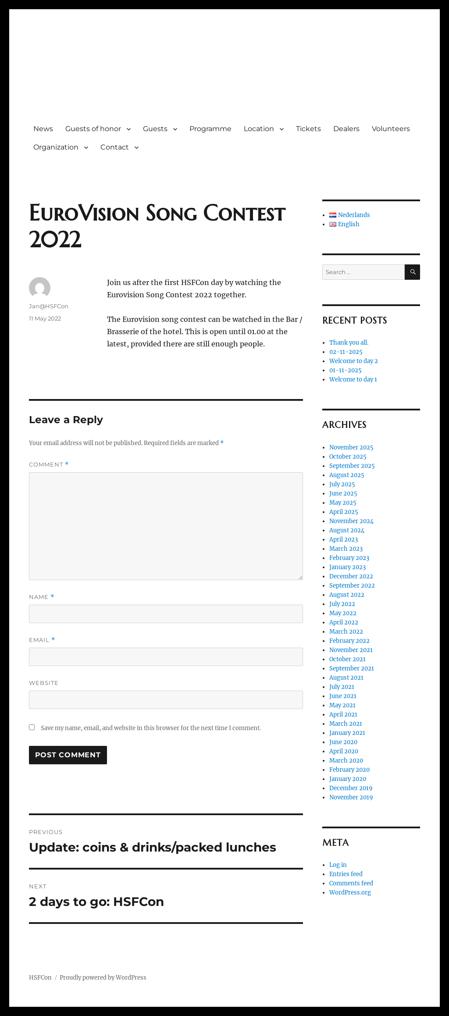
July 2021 (341, 687)
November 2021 (351, 650)
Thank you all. (348, 342)
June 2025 (343, 493)
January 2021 (347, 733)
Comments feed (351, 883)
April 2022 (343, 622)
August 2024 (346, 530)
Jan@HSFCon (48, 306)
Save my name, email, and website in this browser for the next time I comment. (151, 728)
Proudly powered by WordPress (103, 977)
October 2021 (347, 659)
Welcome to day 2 (353, 361)
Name (41, 597)
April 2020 (343, 751)
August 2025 (346, 475)
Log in (338, 865)
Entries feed (346, 874)
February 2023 (349, 558)
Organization (55, 147)
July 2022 (342, 604)
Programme (210, 129)
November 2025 (351, 447)
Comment (49, 464)
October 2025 (348, 456)
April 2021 (343, 714)
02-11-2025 (346, 352)
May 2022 (342, 613)
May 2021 (342, 705)
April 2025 (343, 512)
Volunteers (391, 129)
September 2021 (351, 668)
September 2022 (352, 585)
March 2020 (346, 760)
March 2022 (346, 631)
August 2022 (346, 595)
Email (42, 640)
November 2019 (351, 797)
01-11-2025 (345, 370)
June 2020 (343, 742)
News (43, 129)
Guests (155, 129)
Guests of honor (93, 129)
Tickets (308, 129)
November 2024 (351, 521)
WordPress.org (350, 892)
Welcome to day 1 (353, 379)
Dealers (346, 129)
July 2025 (342, 484)
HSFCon (68, 72)
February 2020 (349, 770)
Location (259, 129)
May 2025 (342, 502)
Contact (114, 147)
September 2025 (352, 466)
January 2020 (347, 779)
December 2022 (351, 576)
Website (44, 682)
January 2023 (347, 567)
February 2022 (349, 641)
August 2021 (346, 677)
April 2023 (343, 539)
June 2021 (342, 696)
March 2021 (345, 723)
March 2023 (346, 549)
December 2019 (351, 788)
